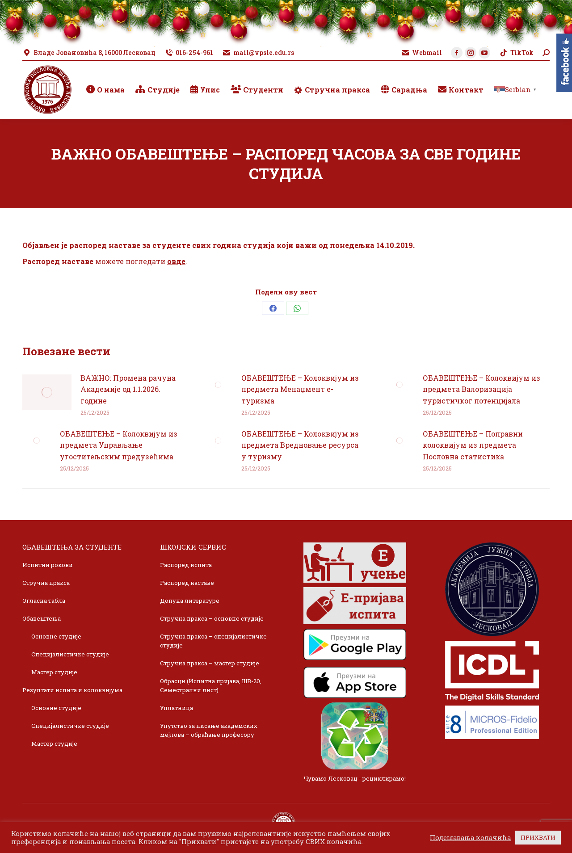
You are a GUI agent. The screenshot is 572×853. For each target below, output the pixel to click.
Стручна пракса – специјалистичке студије (213, 640)
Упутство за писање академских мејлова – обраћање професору (208, 730)
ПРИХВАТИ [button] (538, 837)
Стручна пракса (46, 583)
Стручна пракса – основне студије (212, 618)
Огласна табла (43, 601)
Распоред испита (186, 565)
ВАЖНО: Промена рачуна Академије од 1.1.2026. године (128, 389)
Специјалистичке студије (70, 654)
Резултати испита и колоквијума (72, 690)
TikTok (516, 52)
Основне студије (56, 636)
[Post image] (47, 392)
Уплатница (176, 708)
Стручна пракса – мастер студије (209, 663)
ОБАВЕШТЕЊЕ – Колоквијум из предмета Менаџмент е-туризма (300, 389)
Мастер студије (54, 672)
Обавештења (41, 618)
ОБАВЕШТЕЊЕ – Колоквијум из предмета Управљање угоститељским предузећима (118, 445)
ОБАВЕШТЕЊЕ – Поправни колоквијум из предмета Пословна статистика (473, 445)
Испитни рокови (47, 565)
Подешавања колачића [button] (470, 838)
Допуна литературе (189, 601)
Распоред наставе (187, 583)
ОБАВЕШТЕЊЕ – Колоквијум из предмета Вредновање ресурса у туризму (300, 445)
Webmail (421, 52)
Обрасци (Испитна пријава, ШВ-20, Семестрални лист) (210, 685)
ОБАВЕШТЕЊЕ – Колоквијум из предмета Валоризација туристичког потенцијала (481, 389)
